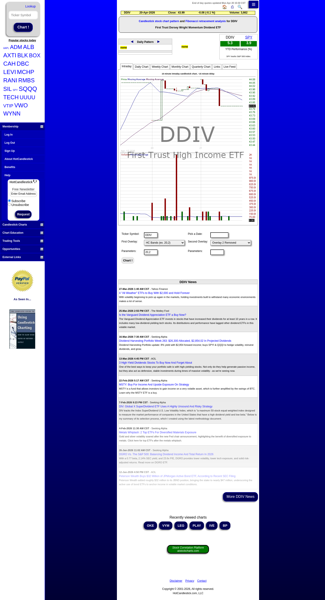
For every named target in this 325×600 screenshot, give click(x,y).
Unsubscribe (18, 205)
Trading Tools (22, 240)
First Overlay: (129, 241)
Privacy (189, 580)
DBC (23, 63)
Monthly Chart (180, 66)
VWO (21, 105)
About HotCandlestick (19, 159)
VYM (165, 525)
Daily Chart (141, 66)
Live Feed (230, 66)
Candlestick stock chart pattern (159, 21)
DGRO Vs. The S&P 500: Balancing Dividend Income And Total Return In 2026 (166, 454)
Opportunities (22, 249)
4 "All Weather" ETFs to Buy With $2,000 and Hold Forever (154, 293)
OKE (150, 525)
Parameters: (128, 251)
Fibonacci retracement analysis (206, 21)
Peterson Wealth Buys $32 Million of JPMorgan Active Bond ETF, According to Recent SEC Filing (177, 476)
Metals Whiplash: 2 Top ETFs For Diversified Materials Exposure (157, 432)
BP (225, 525)
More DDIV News (241, 496)
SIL (7, 89)
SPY (15, 90)
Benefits (10, 167)
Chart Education (22, 232)
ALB (28, 47)
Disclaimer (176, 580)
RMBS (26, 80)
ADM (16, 47)
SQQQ (28, 88)
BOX (34, 55)
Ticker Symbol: (130, 233)
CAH (9, 63)
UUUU (27, 97)
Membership (22, 126)
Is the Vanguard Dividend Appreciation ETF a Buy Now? (152, 314)
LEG (181, 525)
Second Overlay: (198, 241)
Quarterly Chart (201, 66)
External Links (22, 257)
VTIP (8, 105)
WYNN (12, 113)
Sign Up (10, 150)
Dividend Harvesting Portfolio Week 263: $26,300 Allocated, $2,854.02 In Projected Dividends (175, 340)
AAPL (6, 48)
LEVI (9, 72)
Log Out (10, 142)
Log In (9, 134)
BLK (22, 55)
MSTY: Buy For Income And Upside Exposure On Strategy (154, 384)
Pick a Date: (195, 233)
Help (7, 175)
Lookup (30, 6)
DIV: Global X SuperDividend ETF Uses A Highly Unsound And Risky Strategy (165, 406)
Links (217, 66)
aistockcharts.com (188, 549)
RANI (10, 80)
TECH (11, 97)
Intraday (126, 66)
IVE (211, 525)
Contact (202, 580)
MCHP (25, 72)
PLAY (197, 525)
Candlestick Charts (22, 224)
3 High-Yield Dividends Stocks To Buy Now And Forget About (155, 362)
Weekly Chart (160, 66)
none (123, 47)
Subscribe (17, 201)
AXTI (9, 55)
